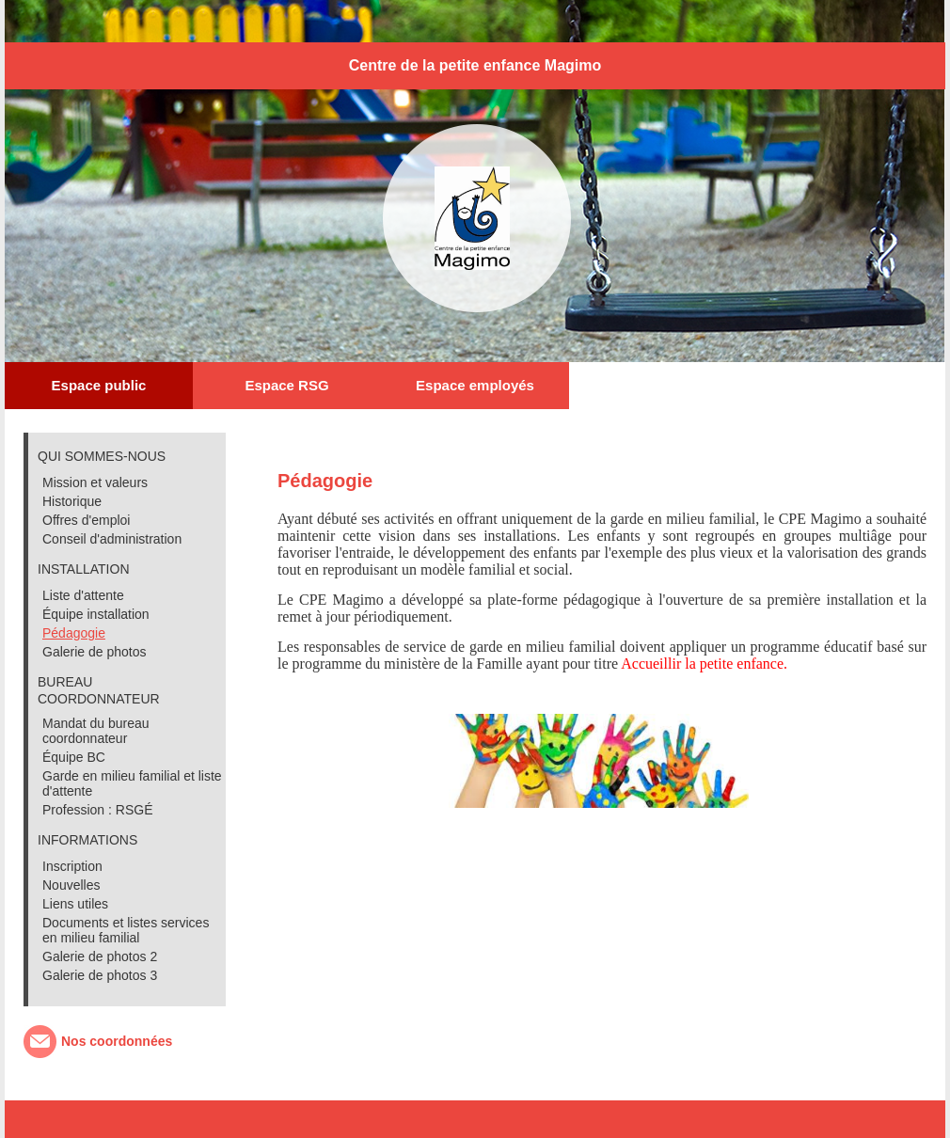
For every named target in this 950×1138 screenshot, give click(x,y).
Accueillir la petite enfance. (704, 664)
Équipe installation (96, 614)
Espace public (99, 385)
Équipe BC (73, 757)
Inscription (72, 866)
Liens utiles (75, 903)
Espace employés (475, 385)
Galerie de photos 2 (99, 956)
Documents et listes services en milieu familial (125, 930)
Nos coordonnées (116, 1041)
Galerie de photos (94, 651)
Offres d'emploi (86, 520)
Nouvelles (71, 885)
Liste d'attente (83, 595)
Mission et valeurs (95, 482)
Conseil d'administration (112, 538)
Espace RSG (286, 385)
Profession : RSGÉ (97, 809)
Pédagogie (73, 632)
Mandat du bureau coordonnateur (96, 731)
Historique (72, 501)
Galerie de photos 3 (99, 975)
